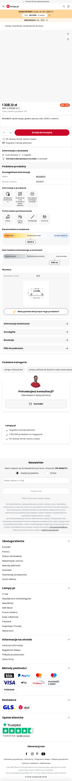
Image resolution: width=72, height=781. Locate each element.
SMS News (7, 607)
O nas (5, 594)
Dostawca (9, 700)
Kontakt (6, 547)
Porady (18, 626)
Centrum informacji (12, 645)
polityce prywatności (50, 530)
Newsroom (7, 630)
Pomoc (6, 551)
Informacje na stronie (17, 639)
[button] (68, 34)
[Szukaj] (64, 6)
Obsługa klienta (13, 541)
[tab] (36, 560)
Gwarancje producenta (14, 574)
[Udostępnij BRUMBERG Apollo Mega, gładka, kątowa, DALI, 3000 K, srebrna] (68, 39)
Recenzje (9, 340)
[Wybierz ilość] (7, 132)
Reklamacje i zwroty (12, 560)
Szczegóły (9, 331)
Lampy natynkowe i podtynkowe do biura (24, 26)
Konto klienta (9, 579)
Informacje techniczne (17, 323)
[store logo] (14, 6)
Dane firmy (8, 659)
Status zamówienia (12, 556)
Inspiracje (7, 626)
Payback (6, 621)
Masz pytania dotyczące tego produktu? (38, 311)
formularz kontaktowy (58, 527)
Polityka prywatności (13, 654)
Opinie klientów (12, 717)
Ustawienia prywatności (13, 759)
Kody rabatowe (10, 617)
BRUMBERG (41, 176)
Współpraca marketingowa (16, 598)
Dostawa (6, 570)
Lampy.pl (8, 588)
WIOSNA (35, 15)
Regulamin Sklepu (11, 650)
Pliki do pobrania (13, 348)
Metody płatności (11, 565)
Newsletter (8, 603)
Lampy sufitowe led (13, 369)
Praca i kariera (9, 612)
